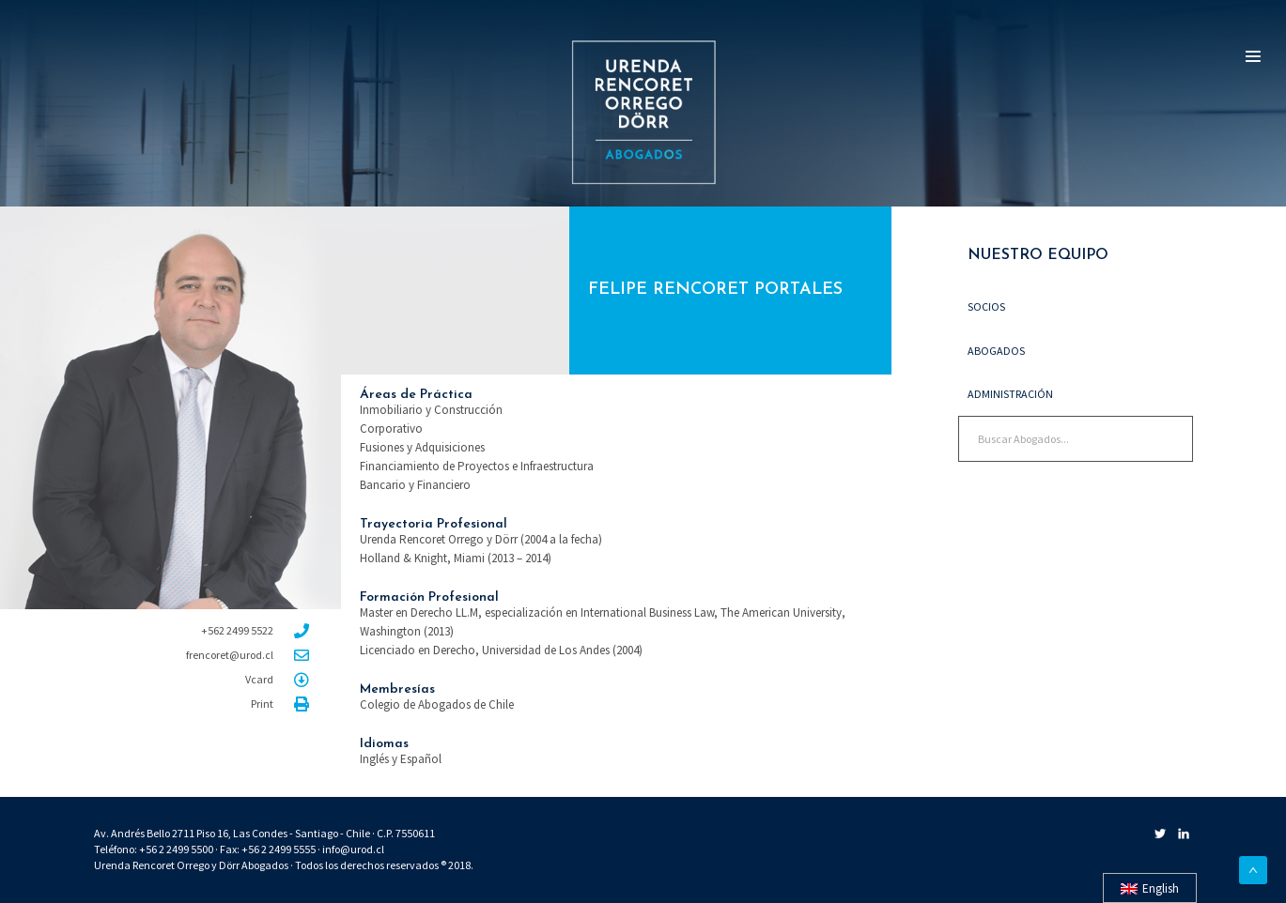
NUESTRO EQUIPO (1033, 255)
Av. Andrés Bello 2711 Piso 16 (161, 833)
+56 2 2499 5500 (176, 849)
